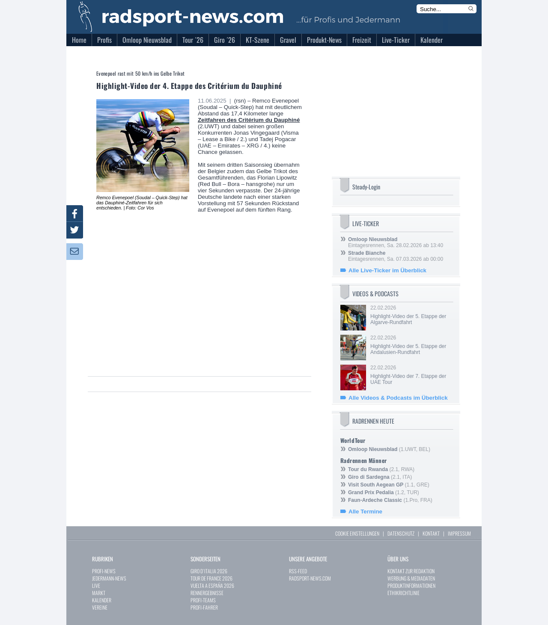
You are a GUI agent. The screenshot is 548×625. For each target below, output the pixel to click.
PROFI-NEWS (104, 571)
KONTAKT (431, 533)
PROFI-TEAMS (203, 600)
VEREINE (99, 607)
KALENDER (101, 600)
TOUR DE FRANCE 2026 (211, 578)
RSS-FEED (298, 571)
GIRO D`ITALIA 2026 (209, 571)
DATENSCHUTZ (400, 533)
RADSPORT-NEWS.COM (310, 578)
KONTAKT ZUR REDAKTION (411, 571)
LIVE (96, 585)
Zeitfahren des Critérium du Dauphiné (249, 120)
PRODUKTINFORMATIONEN (411, 585)
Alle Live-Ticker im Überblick (387, 270)
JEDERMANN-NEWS (109, 578)
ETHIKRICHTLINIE (403, 592)
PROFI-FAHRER (204, 607)
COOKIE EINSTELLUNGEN (357, 533)
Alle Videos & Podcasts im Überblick (398, 398)
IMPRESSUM (459, 533)
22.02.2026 (411, 315)
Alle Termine (365, 511)
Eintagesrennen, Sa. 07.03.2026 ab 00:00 (395, 256)
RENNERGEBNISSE (207, 592)
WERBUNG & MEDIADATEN (411, 578)
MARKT (98, 592)
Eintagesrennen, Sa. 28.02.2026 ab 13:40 (395, 242)
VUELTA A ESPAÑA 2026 (212, 585)
